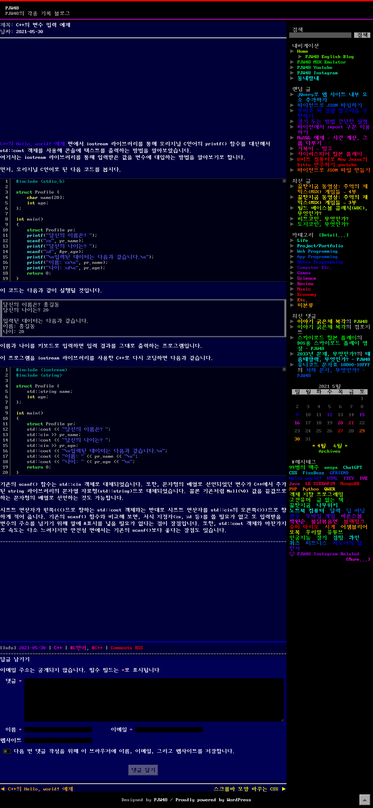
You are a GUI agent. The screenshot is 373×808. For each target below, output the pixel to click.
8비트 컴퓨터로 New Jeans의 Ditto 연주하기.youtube (332, 162)
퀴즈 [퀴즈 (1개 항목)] (294, 543)
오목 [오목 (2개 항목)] (294, 532)
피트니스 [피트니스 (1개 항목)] (316, 543)
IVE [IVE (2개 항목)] (363, 478)
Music (304, 289)
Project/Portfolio (320, 246)
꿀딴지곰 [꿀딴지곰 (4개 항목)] (300, 505)
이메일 (121, 729)
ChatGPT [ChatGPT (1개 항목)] (352, 467)
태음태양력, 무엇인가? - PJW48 (333, 356)
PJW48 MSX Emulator (321, 62)
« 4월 (319, 446)
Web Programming (317, 251)
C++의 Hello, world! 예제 (32, 144)
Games (304, 273)
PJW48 (12, 8)
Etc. (302, 300)
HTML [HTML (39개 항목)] (332, 478)
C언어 (79, 648)
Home (302, 51)
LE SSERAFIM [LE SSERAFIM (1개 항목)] (320, 483)
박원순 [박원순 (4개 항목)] (297, 521)
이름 (13, 729)
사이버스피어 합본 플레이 (329, 154)
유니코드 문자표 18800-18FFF (333, 365)
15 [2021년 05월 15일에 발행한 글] (362, 415)
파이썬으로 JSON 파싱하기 (329, 105)
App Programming (317, 256)
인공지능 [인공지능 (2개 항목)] (300, 537)
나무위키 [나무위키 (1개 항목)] (327, 505)
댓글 (13, 681)
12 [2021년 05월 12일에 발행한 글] (329, 415)
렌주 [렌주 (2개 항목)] (294, 516)
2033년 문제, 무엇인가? (327, 354)
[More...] (358, 559)
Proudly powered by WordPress (213, 800)
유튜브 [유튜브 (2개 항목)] (335, 532)
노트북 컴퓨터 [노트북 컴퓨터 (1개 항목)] (306, 510)
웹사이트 (11, 740)
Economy (306, 294)
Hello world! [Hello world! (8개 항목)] (305, 478)
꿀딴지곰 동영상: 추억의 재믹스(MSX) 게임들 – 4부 (332, 189)
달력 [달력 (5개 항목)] (335, 510)
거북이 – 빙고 (314, 148)
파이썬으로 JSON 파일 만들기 (333, 170)
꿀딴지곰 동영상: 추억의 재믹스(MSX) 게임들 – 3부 (332, 200)
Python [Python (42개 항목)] (311, 489)
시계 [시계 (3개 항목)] (329, 527)
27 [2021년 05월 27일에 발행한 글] (340, 431)
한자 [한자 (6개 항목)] (294, 548)
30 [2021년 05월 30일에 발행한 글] (297, 439)
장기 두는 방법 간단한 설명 (332, 121)
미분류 (305, 305)
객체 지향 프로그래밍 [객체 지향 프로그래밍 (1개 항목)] (316, 494)
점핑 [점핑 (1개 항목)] (337, 537)
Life (302, 240)
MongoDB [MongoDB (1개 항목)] (350, 483)
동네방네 (308, 78)
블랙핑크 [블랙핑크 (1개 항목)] (354, 521)
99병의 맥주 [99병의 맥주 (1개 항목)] (304, 467)
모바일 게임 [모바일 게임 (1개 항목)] (320, 516)
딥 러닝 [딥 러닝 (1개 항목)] (355, 510)
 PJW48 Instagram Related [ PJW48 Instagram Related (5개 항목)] (324, 554)
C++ (58, 648)
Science (306, 278)
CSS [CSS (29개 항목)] (293, 473)
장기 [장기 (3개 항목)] (321, 537)
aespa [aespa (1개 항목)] (331, 467)
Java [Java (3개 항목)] (294, 483)
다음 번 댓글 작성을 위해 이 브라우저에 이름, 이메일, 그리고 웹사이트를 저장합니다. (124, 751)
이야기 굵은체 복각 (321, 321)
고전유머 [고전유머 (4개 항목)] (300, 500)
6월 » (340, 446)
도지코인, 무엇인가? (323, 224)
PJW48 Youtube (314, 67)
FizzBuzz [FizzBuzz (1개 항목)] (313, 473)
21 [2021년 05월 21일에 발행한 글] (351, 423)
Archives (330, 451)
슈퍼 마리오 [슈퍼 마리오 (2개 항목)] (304, 527)
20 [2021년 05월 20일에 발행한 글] (340, 423)
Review (305, 283)
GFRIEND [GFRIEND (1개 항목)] (339, 473)
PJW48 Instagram (317, 73)
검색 (297, 29)
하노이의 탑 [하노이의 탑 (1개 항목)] (347, 543)
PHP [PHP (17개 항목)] (293, 489)
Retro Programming (320, 262)
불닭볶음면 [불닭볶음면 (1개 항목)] (324, 521)
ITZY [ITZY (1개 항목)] (348, 478)
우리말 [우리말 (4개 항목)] (313, 532)
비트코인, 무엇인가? (323, 219)
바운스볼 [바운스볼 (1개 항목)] (351, 516)
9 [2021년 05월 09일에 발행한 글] (297, 415)
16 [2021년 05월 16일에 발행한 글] (297, 423)
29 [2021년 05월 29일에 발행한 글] (362, 431)
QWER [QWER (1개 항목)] (329, 489)
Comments (127, 648)
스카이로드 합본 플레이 (327, 337)
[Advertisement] (143, 88)
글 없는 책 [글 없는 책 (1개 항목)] (329, 500)
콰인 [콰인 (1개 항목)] (354, 537)
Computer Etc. (314, 267)
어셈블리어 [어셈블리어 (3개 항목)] (354, 527)
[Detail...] (334, 235)
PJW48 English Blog (329, 56)
